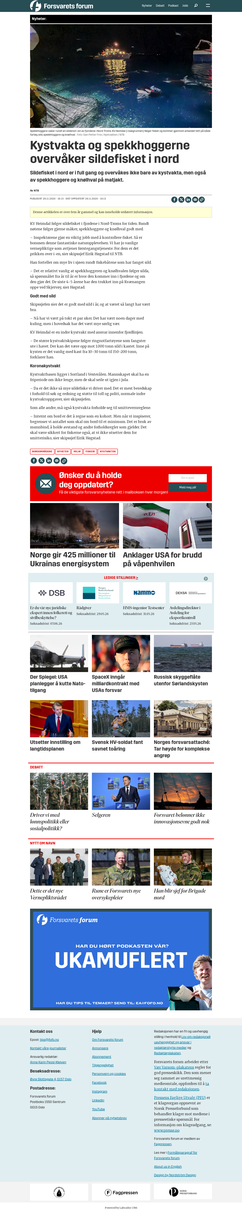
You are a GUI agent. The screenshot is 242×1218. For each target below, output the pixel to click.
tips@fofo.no (49, 1045)
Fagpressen (162, 1149)
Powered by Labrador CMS (121, 1212)
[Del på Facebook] (174, 204)
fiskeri (90, 457)
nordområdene (42, 457)
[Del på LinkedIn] (188, 204)
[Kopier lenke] (202, 205)
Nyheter (147, 8)
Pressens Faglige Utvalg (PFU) (180, 1103)
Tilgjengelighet (103, 1070)
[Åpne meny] (208, 8)
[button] (206, 584)
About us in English (168, 1172)
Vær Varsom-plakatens (174, 1072)
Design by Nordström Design (175, 1180)
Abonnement (101, 1062)
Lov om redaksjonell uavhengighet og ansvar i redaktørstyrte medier (182, 1047)
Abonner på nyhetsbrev (109, 1123)
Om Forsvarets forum (107, 1045)
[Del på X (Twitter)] (181, 204)
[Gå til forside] (61, 8)
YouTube (98, 1114)
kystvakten (108, 457)
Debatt (160, 8)
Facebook (99, 1088)
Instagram (99, 1097)
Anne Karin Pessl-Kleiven (48, 1067)
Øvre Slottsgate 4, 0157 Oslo (50, 1084)
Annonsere (100, 1053)
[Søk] (196, 8)
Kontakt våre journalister (48, 1053)
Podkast (173, 8)
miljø (77, 457)
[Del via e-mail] (195, 204)
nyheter (62, 457)
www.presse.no (166, 1135)
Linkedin (98, 1105)
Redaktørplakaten (167, 1058)
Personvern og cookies (109, 1079)
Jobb (185, 8)
